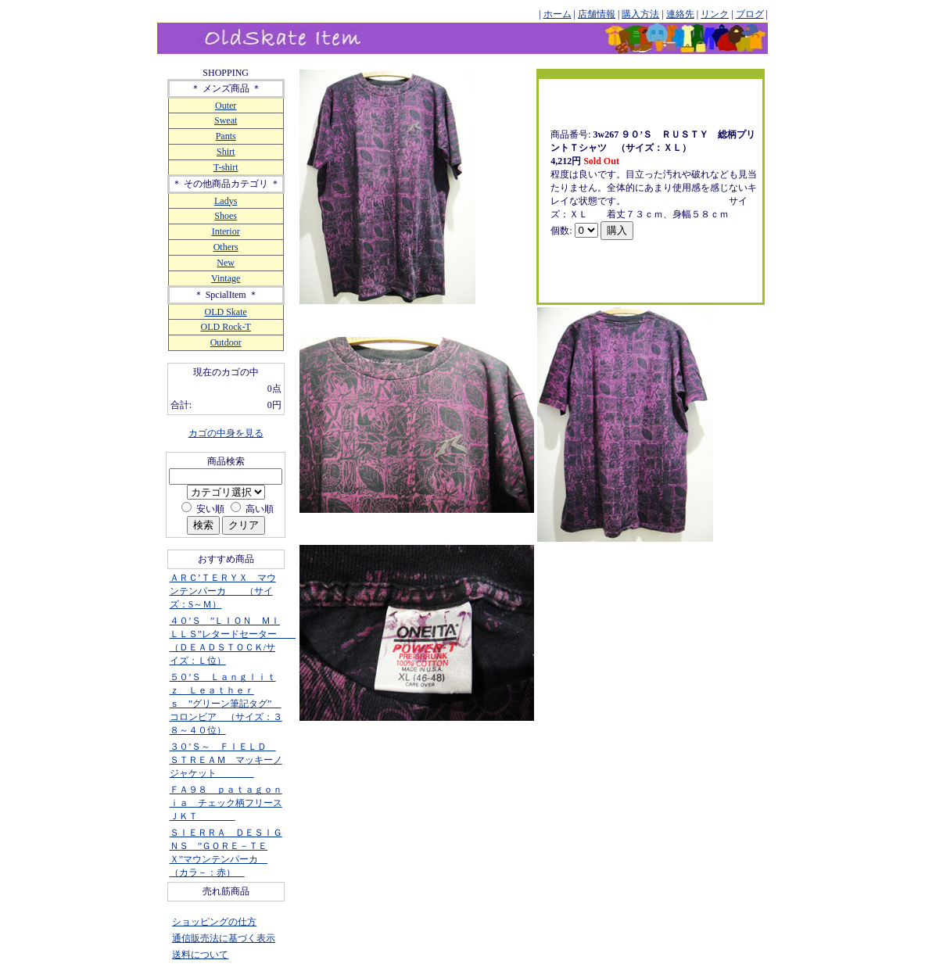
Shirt (226, 151)
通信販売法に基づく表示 (223, 938)
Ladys (225, 200)
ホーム (557, 14)
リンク (715, 14)
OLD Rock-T (226, 326)
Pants (226, 136)
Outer (225, 105)
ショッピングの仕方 (214, 921)
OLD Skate (226, 311)
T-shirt (225, 167)
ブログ (750, 14)
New (226, 262)
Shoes (225, 215)
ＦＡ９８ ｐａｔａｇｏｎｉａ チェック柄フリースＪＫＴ (226, 803)
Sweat (225, 120)
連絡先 (680, 14)
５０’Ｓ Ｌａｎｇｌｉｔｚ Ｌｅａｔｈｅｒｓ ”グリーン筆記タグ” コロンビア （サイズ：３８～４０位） (226, 704)
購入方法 (640, 14)
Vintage (225, 278)
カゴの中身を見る (226, 433)
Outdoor (226, 342)
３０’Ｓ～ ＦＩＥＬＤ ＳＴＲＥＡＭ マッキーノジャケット (226, 760)
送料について (200, 954)
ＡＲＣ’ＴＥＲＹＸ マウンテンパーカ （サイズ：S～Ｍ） (223, 591)
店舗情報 (596, 14)
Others (225, 247)
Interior (226, 231)
